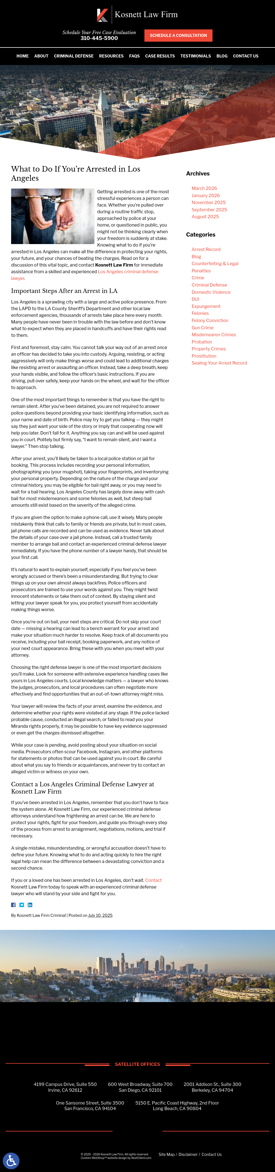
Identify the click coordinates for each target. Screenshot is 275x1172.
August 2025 (205, 216)
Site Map (166, 1154)
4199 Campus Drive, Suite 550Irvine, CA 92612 (65, 1087)
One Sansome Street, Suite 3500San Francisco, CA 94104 (90, 1105)
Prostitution (204, 356)
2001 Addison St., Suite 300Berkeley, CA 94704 (212, 1087)
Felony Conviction (210, 320)
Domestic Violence (211, 292)
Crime (198, 277)
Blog (222, 56)
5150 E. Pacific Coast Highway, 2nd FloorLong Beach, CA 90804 (177, 1105)
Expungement (206, 306)
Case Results (160, 56)
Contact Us (246, 56)
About (41, 56)
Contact (153, 880)
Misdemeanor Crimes (214, 334)
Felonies (200, 313)
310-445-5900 (99, 38)
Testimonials (196, 56)
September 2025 (209, 209)
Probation (202, 342)
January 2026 (206, 195)
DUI (195, 299)
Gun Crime (203, 327)
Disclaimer (188, 1154)
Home (22, 56)
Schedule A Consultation (178, 35)
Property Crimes (209, 349)
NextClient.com (141, 1158)
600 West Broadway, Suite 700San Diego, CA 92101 (140, 1087)
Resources (111, 56)
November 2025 (209, 202)
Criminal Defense (73, 56)
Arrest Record (206, 249)
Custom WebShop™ (94, 1158)
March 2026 (204, 188)
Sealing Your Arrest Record (219, 363)
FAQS (134, 56)
